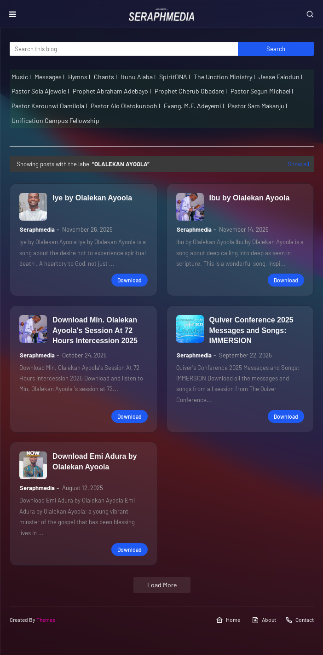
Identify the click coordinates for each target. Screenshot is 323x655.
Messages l (49, 77)
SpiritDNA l (174, 77)
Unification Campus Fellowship (55, 120)
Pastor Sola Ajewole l (40, 91)
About (264, 620)
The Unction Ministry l (224, 77)
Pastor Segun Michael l (262, 91)
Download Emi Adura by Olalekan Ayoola (94, 461)
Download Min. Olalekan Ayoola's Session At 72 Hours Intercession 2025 (95, 330)
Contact (299, 620)
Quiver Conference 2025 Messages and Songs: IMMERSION (251, 330)
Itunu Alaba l (138, 77)
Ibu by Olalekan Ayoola (249, 198)
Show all (298, 164)
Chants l (105, 77)
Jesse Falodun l (280, 77)
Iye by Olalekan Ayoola (92, 198)
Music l (21, 77)
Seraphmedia (37, 229)
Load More (162, 585)
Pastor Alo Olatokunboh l (125, 106)
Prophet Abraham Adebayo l (112, 91)
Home (228, 620)
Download (129, 280)
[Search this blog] (124, 49)
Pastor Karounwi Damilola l (49, 106)
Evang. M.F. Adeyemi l (194, 106)
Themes (45, 619)
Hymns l (79, 77)
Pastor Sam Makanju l (257, 106)
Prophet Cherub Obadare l (191, 91)
